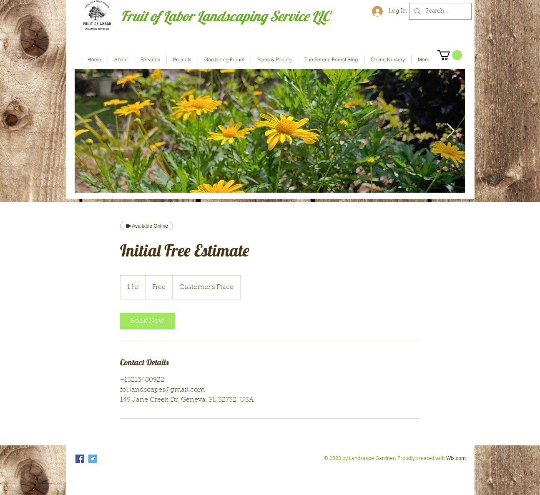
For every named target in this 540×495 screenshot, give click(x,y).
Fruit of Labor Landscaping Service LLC (225, 16)
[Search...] (439, 11)
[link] (147, 321)
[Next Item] (450, 131)
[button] (449, 55)
